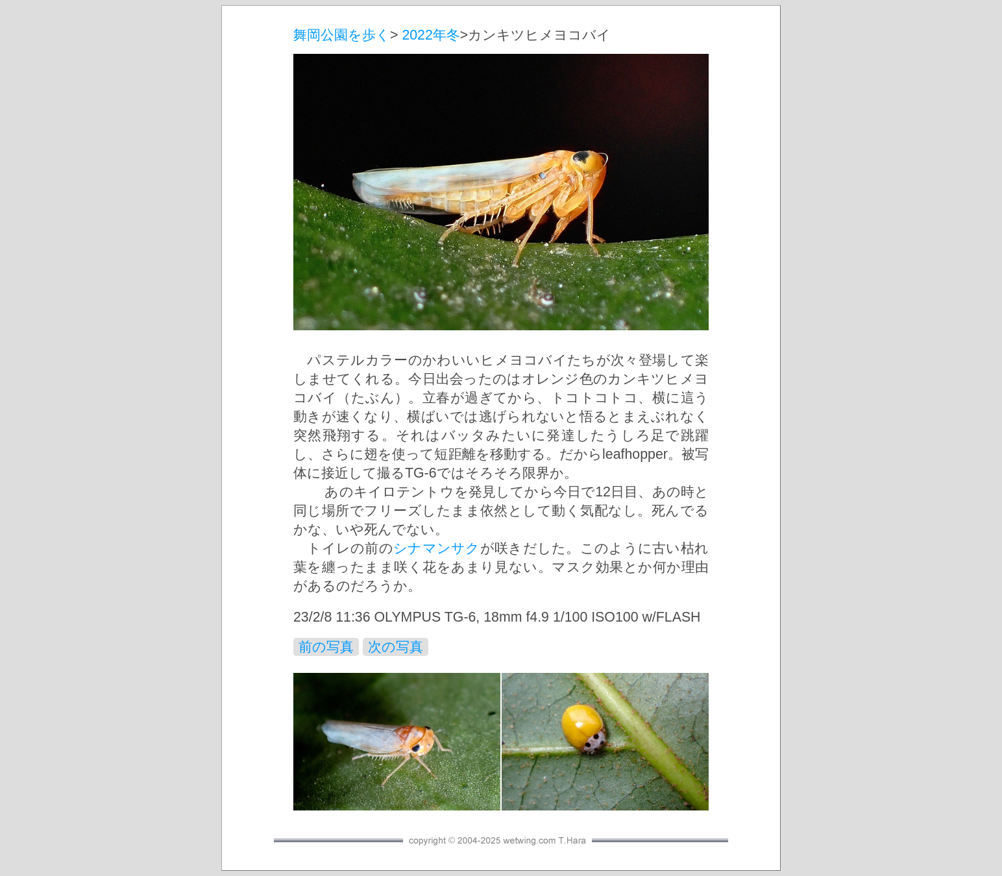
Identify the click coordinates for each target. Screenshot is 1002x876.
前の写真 (326, 647)
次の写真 (395, 647)
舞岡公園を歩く (341, 35)
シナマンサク (436, 548)
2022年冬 (430, 35)
